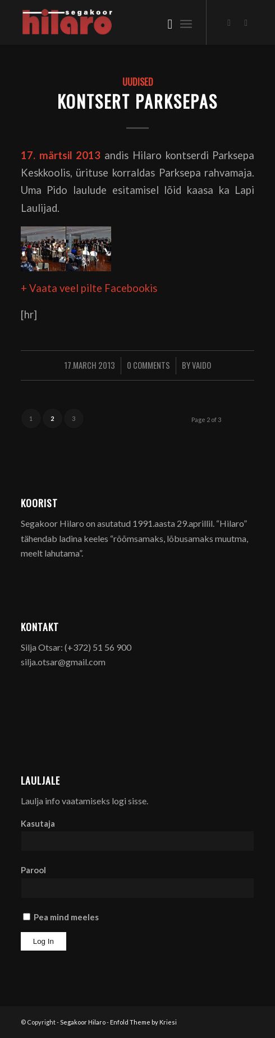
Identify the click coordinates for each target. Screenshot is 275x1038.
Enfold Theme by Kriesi (143, 1022)
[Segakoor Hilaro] (114, 22)
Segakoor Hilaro (83, 1022)
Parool (33, 870)
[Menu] (186, 22)
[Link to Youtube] (245, 22)
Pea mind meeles (61, 917)
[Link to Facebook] (229, 22)
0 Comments (148, 365)
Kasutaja (38, 823)
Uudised (137, 82)
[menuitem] (164, 22)
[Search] (164, 22)
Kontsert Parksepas (137, 101)
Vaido (201, 365)
